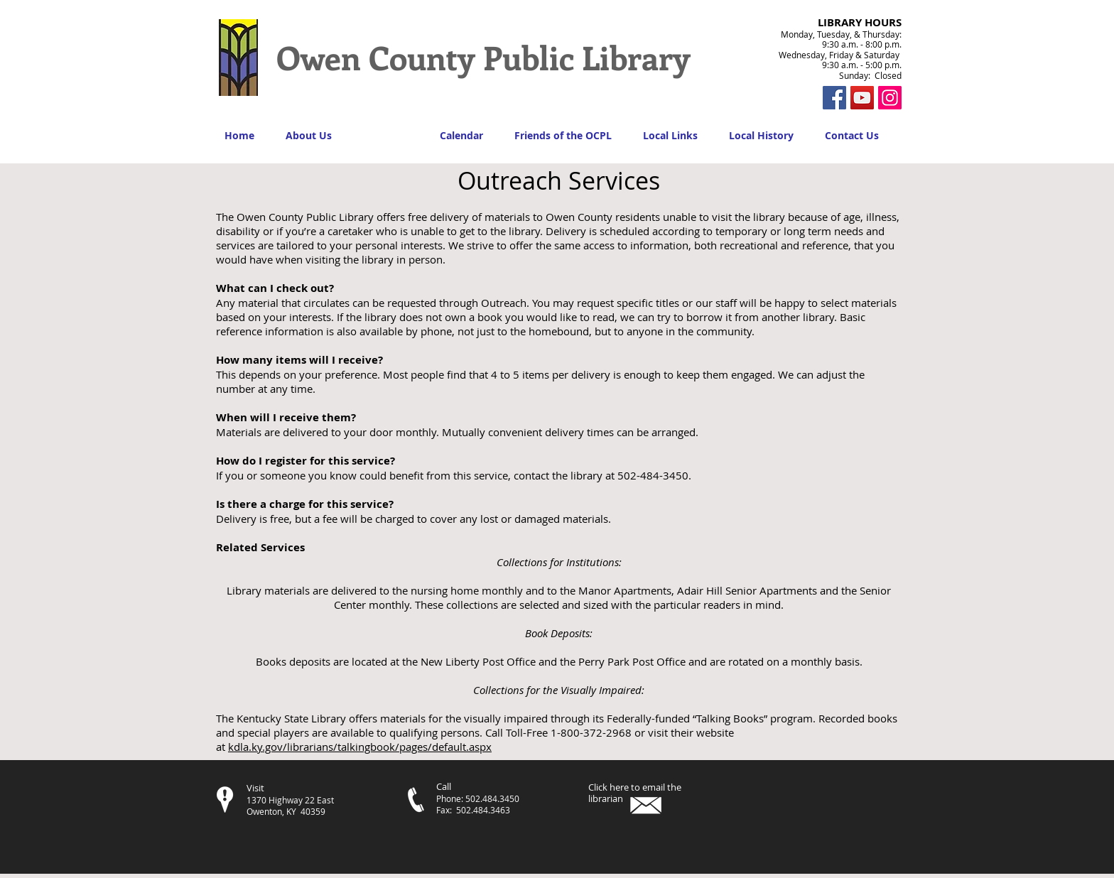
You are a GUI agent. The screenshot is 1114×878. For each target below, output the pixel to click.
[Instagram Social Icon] (890, 97)
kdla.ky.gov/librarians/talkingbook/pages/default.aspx (360, 746)
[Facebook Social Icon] (834, 97)
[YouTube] (862, 97)
